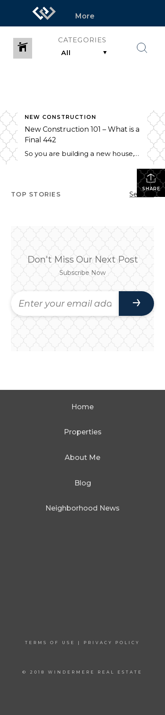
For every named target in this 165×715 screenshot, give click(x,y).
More (85, 16)
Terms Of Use (50, 642)
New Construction (60, 117)
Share (151, 182)
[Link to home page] (44, 13)
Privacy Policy (112, 642)
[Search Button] (142, 48)
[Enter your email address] (65, 303)
